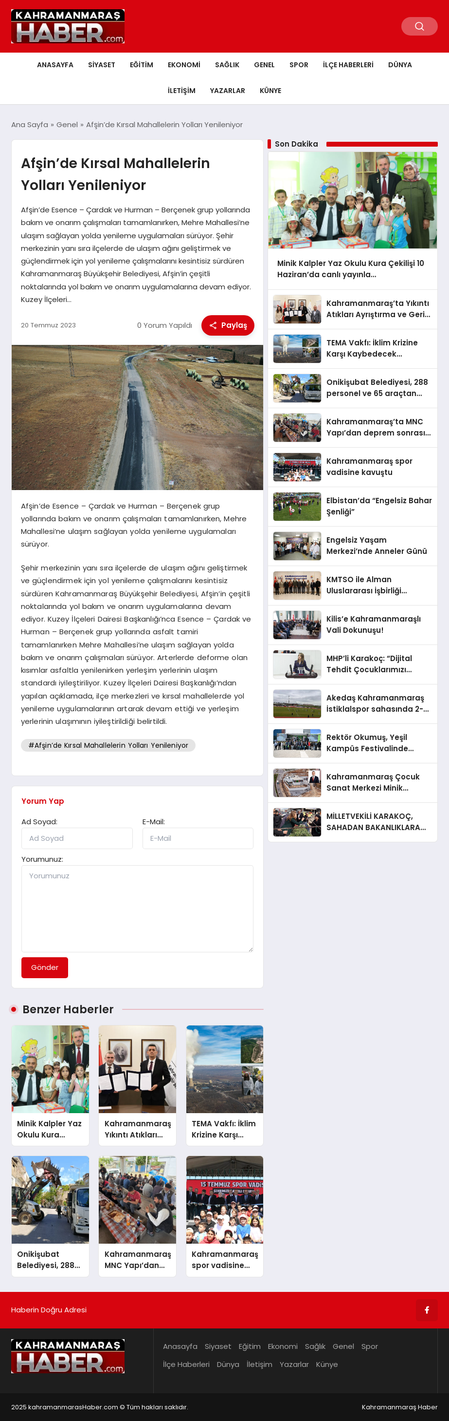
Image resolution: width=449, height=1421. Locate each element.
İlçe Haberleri (348, 65)
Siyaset (101, 65)
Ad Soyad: (39, 821)
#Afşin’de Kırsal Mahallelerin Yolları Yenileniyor (108, 745)
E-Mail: (154, 821)
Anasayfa (55, 65)
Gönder (44, 967)
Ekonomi (184, 65)
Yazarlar (227, 90)
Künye (270, 90)
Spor (298, 65)
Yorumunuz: (42, 859)
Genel (264, 65)
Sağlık (227, 65)
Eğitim (141, 65)
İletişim (182, 90)
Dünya (400, 65)
